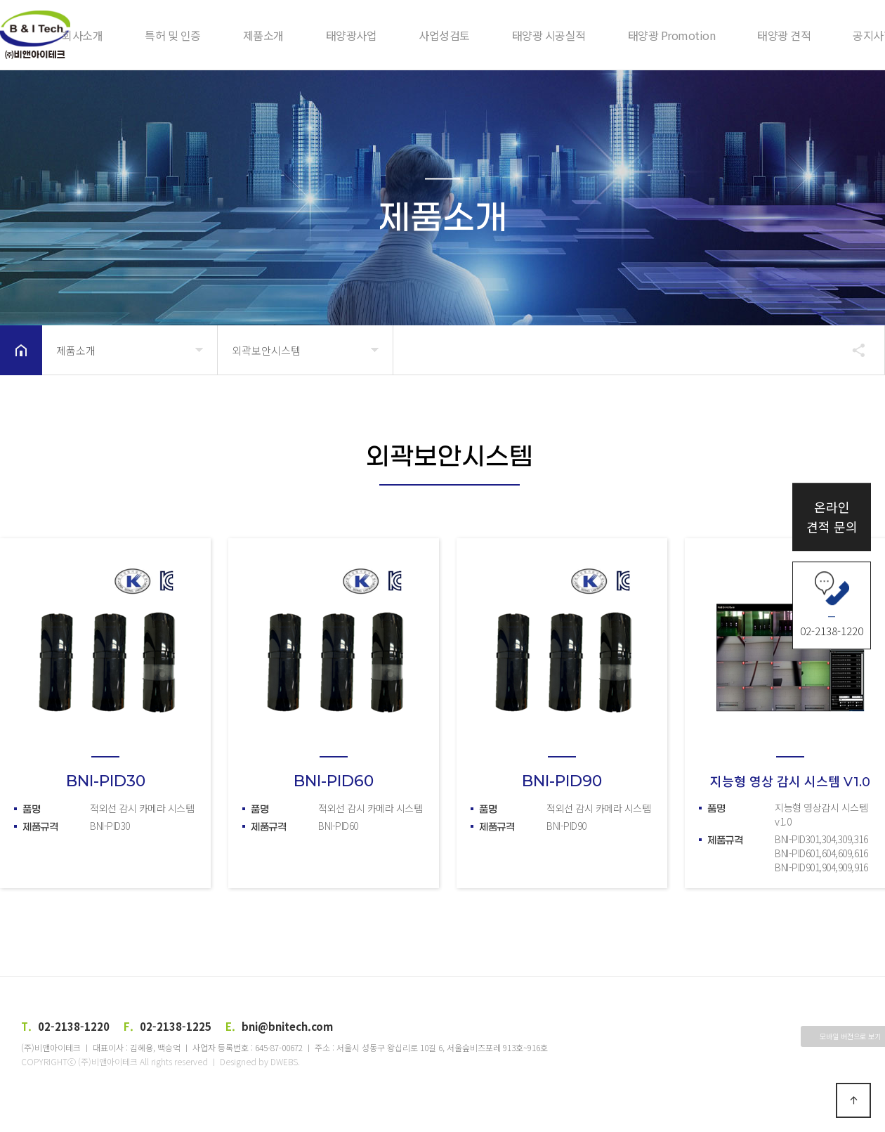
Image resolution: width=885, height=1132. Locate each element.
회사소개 (82, 35)
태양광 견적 (784, 35)
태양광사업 (351, 35)
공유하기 (852, 350)
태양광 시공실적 (549, 35)
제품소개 (263, 35)
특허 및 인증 (173, 35)
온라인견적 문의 (832, 516)
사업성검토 (444, 35)
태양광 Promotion (672, 35)
